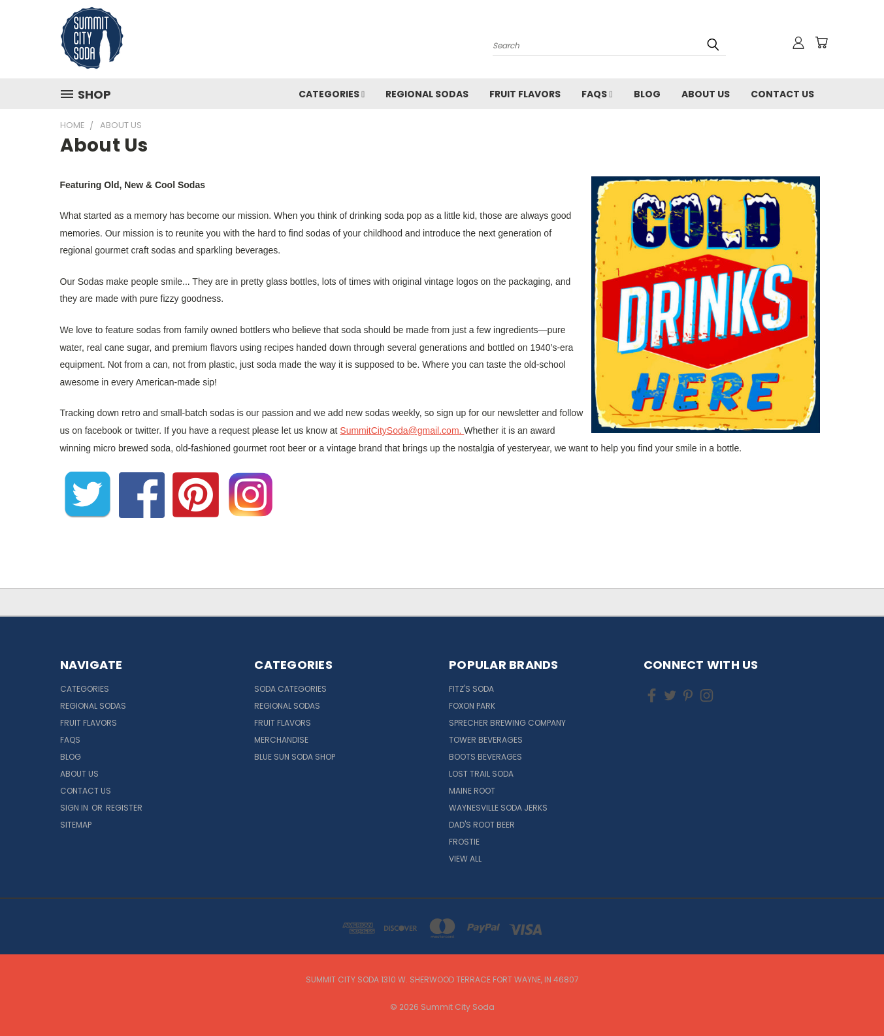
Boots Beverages (485, 756)
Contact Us (782, 94)
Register (124, 807)
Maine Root (472, 790)
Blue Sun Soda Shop (294, 756)
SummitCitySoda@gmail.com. (402, 430)
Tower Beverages (486, 739)
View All (465, 858)
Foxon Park (472, 705)
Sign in (75, 807)
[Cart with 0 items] (821, 42)
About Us (705, 94)
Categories (332, 94)
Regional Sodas (426, 94)
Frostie (464, 841)
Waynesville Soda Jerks (498, 807)
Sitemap (75, 824)
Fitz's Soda (471, 688)
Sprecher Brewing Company (507, 722)
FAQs (596, 94)
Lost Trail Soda (481, 773)
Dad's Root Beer (482, 824)
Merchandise (281, 739)
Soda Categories (290, 688)
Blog (647, 94)
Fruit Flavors (525, 94)
